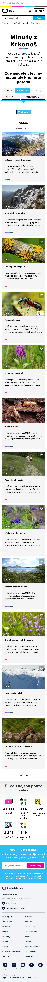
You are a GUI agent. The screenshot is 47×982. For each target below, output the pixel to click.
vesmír (25, 23)
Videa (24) (22, 90)
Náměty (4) (11, 96)
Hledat (39, 18)
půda (32, 23)
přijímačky (17, 23)
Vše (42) (8, 90)
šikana (38, 23)
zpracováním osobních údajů (29, 878)
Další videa (23, 775)
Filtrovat (25, 112)
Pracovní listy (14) (33, 96)
